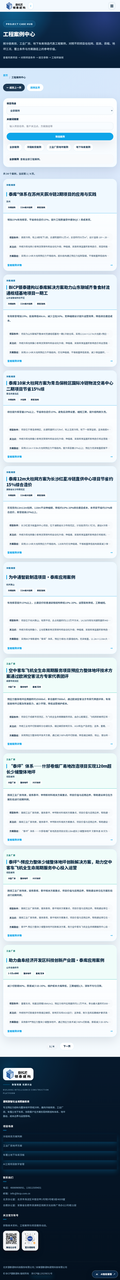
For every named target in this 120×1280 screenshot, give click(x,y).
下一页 (66, 1046)
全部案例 (14, 147)
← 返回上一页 (13, 87)
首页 (5, 75)
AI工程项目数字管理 (13, 1164)
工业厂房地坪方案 (12, 1145)
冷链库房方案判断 (12, 1136)
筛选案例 (60, 136)
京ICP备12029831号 (41, 1273)
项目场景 (60, 108)
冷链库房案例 (34, 147)
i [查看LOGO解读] (30, 5)
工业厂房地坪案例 (58, 147)
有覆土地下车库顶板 (14, 1154)
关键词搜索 (60, 123)
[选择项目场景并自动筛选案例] (60, 110)
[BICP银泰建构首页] (16, 6)
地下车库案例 (83, 147)
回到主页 (35, 87)
